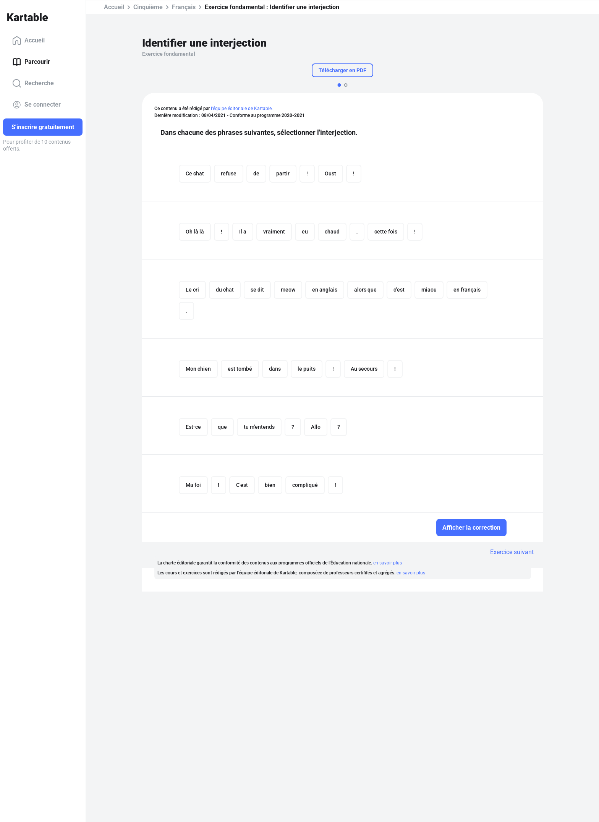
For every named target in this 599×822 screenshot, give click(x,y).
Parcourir (31, 61)
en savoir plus (387, 563)
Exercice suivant (512, 552)
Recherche (33, 83)
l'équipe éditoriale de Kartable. (242, 108)
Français (184, 7)
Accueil (28, 40)
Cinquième (148, 7)
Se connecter (36, 104)
